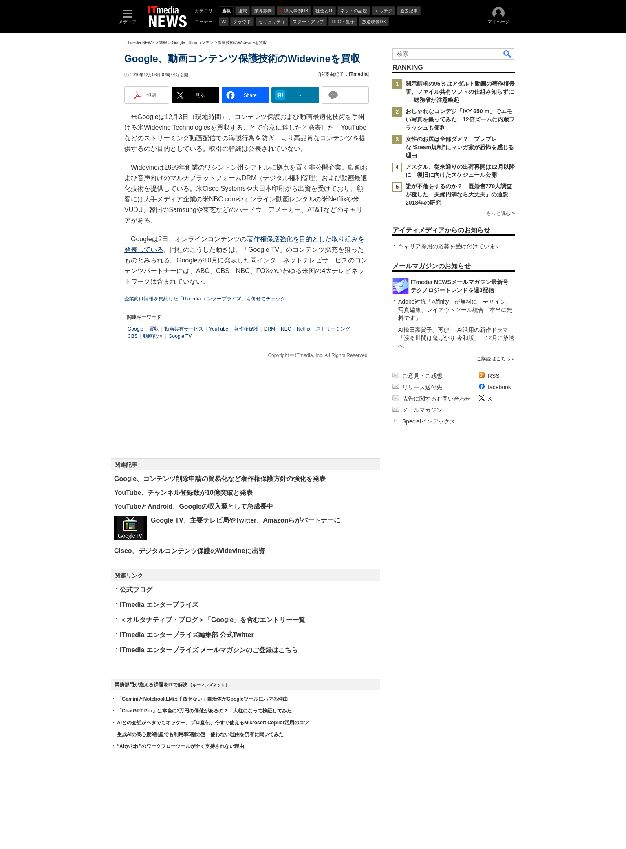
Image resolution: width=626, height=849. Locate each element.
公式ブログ (136, 589)
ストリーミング (333, 329)
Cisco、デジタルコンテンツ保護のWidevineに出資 (189, 550)
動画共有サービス (183, 329)
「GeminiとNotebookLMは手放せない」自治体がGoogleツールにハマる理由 (202, 699)
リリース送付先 (422, 387)
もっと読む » (500, 213)
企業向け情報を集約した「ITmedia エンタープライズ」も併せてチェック (204, 299)
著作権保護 (246, 329)
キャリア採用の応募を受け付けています (449, 246)
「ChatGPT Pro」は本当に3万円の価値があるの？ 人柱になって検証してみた (204, 711)
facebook (499, 387)
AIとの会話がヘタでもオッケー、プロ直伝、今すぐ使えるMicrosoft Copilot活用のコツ (213, 723)
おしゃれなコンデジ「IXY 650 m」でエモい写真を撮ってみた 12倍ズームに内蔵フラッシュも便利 (460, 119)
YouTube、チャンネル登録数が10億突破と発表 (183, 492)
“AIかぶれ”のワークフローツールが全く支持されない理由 (180, 746)
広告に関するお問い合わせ (436, 398)
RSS (494, 376)
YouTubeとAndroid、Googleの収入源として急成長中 (193, 506)
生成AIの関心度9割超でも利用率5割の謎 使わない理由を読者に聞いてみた (200, 734)
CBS (133, 336)
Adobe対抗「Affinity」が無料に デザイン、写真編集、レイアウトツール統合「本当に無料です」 (455, 309)
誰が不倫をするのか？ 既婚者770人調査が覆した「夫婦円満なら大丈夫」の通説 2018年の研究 (460, 194)
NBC (286, 329)
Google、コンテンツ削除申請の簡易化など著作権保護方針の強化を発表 (220, 478)
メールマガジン (422, 410)
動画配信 (153, 336)
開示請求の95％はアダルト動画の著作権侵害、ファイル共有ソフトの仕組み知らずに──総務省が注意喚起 (460, 91)
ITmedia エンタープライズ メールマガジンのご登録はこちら (209, 649)
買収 (154, 329)
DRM (269, 329)
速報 (163, 42)
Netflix (303, 329)
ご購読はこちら (493, 359)
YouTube (218, 329)
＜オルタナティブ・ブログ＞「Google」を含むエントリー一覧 (212, 619)
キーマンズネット (208, 685)
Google (135, 329)
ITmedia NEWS (140, 42)
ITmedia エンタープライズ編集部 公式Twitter (187, 634)
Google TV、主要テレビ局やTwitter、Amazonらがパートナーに (245, 520)
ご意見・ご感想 (422, 376)
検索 (508, 54)
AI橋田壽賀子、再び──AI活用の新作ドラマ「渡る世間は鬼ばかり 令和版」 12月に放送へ (456, 337)
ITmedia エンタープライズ (159, 604)
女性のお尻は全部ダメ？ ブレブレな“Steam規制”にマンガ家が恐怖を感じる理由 (460, 147)
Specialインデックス (428, 421)
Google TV (180, 336)
